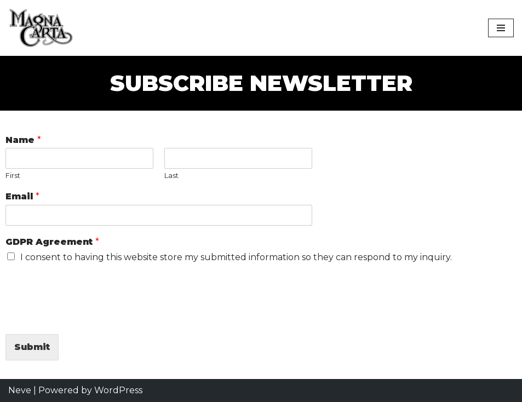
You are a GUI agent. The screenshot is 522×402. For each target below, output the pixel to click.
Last (171, 175)
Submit (32, 347)
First (12, 175)
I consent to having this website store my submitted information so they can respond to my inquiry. (236, 257)
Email (22, 196)
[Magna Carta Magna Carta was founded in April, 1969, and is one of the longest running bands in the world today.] (43, 28)
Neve (19, 390)
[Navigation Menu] (501, 28)
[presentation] (88, 316)
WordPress (118, 390)
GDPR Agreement (52, 242)
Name (23, 140)
